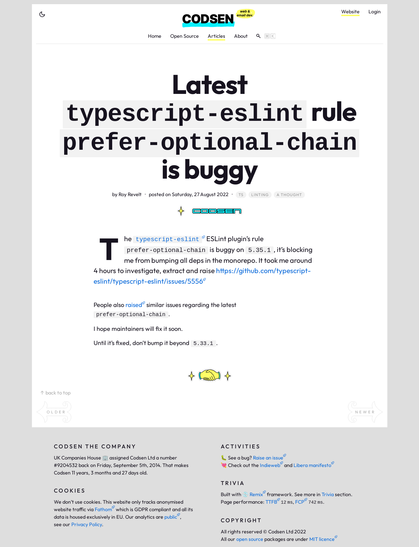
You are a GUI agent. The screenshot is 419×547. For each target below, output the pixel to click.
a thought (289, 194)
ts (241, 194)
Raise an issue (269, 457)
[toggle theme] (42, 14)
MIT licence (323, 539)
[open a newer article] (365, 412)
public (172, 517)
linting (260, 194)
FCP (301, 502)
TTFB (272, 502)
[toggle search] (264, 36)
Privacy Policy (86, 524)
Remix (254, 494)
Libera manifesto (313, 465)
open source (249, 539)
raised (135, 305)
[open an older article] (54, 412)
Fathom (105, 509)
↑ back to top (55, 392)
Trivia (328, 494)
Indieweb (271, 465)
